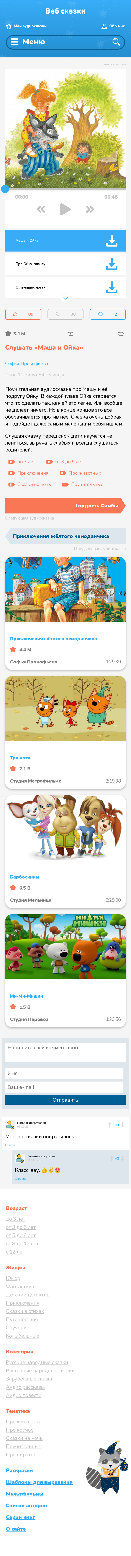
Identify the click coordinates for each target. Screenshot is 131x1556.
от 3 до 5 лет (21, 1227)
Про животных (23, 1421)
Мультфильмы (24, 1493)
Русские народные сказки (37, 1362)
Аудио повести (23, 1395)
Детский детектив (27, 1294)
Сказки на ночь (24, 1438)
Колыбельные (22, 1335)
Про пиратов (21, 1454)
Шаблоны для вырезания (39, 1482)
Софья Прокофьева (26, 363)
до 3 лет (15, 1218)
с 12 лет (15, 1251)
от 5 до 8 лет (21, 1235)
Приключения (22, 1302)
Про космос (19, 1429)
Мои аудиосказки (30, 26)
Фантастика (20, 1286)
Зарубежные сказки (30, 1378)
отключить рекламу (113, 65)
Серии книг (20, 1517)
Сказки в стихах (25, 1311)
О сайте (16, 1528)
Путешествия (22, 1319)
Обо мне (117, 26)
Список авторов (26, 1505)
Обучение (17, 1327)
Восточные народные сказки (40, 1370)
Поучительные (23, 1446)
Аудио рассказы (25, 1387)
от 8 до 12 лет (22, 1243)
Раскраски (19, 1470)
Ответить (10, 1145)
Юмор (13, 1278)
